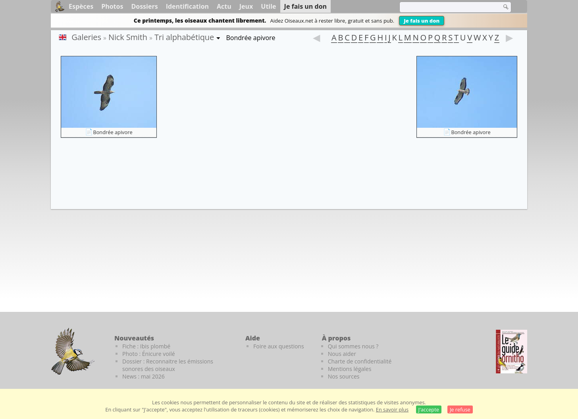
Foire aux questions (278, 346)
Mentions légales (350, 369)
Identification (187, 6)
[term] (445, 7)
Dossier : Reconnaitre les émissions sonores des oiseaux (167, 365)
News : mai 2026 (143, 376)
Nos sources (344, 376)
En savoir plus (392, 409)
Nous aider (342, 353)
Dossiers (144, 6)
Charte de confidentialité (360, 361)
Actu (224, 6)
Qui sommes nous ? (353, 346)
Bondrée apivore (112, 132)
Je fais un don (421, 20)
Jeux (246, 6)
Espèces (81, 6)
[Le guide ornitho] (511, 351)
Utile (268, 6)
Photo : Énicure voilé (148, 353)
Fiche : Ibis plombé (146, 346)
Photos (112, 6)
